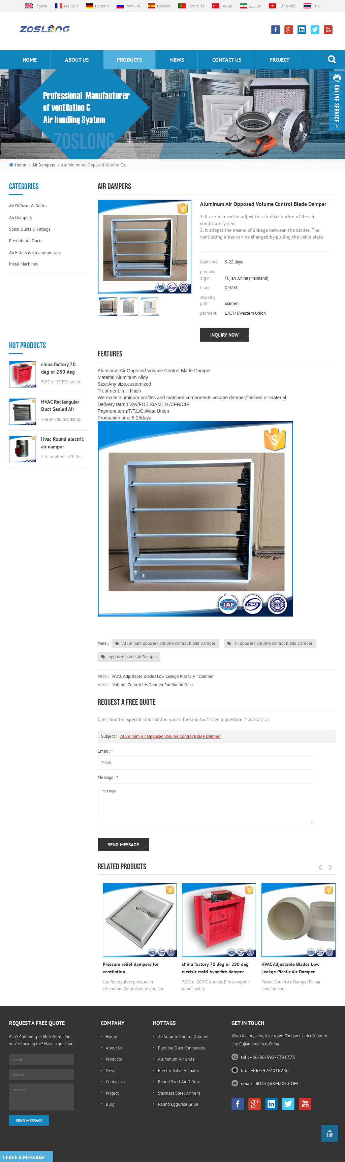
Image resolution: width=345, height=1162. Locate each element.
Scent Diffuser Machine (249, 1146)
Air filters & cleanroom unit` (35, 252)
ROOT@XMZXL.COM (277, 1083)
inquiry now (224, 335)
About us (77, 59)
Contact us (226, 59)
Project (279, 59)
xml (296, 1155)
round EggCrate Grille (178, 1104)
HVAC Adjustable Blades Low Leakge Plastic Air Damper (163, 676)
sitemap (280, 1155)
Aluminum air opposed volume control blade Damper (170, 736)
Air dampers (43, 165)
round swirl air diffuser (180, 1082)
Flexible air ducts (25, 241)
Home (111, 1036)
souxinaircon (214, 1146)
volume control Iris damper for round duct (153, 685)
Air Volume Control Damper (183, 1036)
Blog (110, 1104)
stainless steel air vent (179, 1093)
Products (114, 1059)
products (129, 59)
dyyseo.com (256, 1155)
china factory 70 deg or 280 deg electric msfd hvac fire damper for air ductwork (60, 309)
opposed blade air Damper (129, 657)
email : (105, 751)
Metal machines (23, 264)
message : (108, 777)
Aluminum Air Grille (176, 1059)
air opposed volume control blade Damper (269, 643)
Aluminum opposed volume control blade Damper (165, 643)
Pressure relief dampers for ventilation (131, 968)
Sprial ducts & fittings (29, 229)
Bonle (194, 1146)
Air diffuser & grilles (28, 206)
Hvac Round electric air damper (62, 383)
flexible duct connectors (181, 1048)
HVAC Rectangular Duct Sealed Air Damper (60, 346)
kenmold (176, 1146)
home (30, 59)
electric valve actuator (178, 1070)
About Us (114, 1048)
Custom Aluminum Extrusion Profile (134, 1146)
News (177, 59)
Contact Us (115, 1082)
